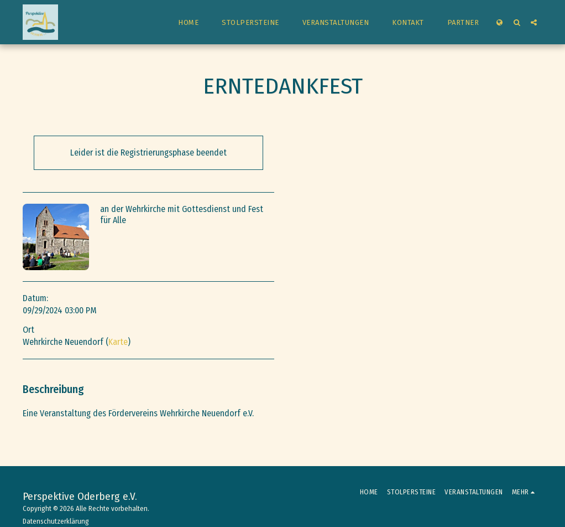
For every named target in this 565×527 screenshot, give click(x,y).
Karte (118, 342)
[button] (517, 22)
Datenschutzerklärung (56, 521)
